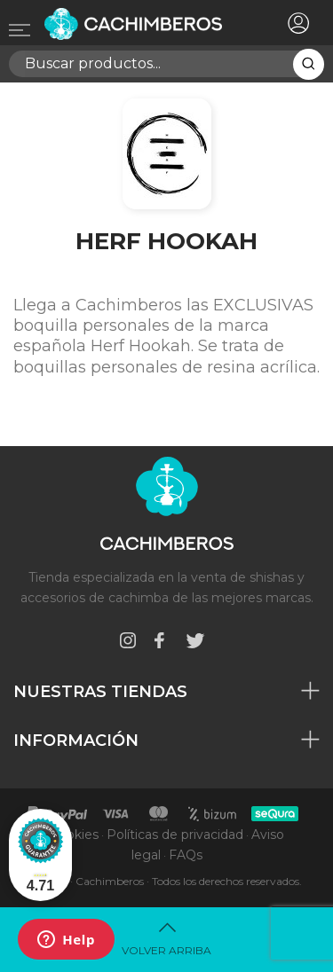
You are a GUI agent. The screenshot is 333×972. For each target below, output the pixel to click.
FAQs (185, 855)
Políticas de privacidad (175, 835)
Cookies (74, 835)
